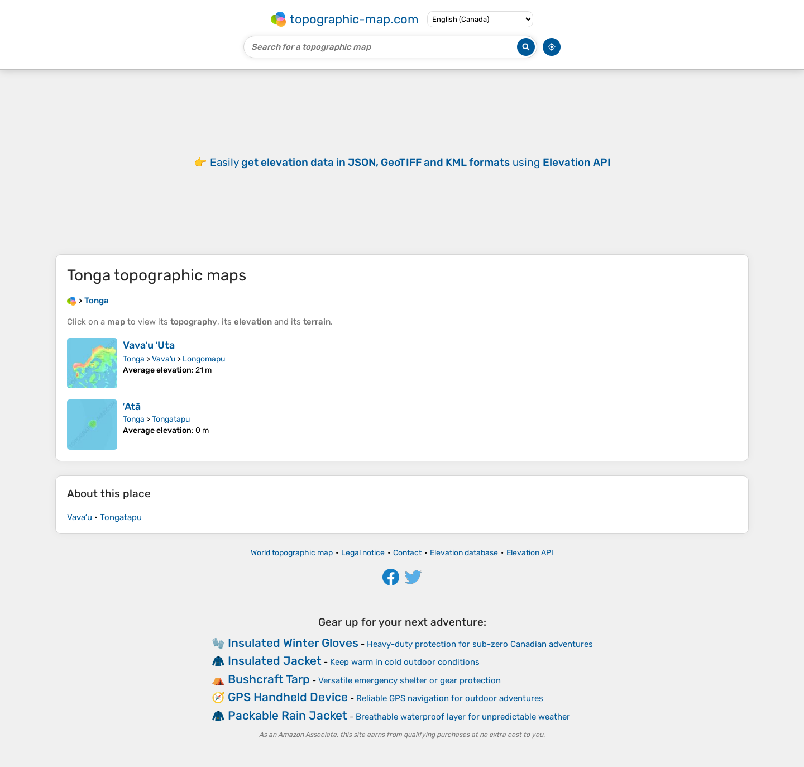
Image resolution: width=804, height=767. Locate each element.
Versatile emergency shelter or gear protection (409, 680)
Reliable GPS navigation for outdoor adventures (449, 698)
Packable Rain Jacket (287, 715)
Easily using (410, 162)
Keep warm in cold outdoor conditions (405, 662)
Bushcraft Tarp (269, 679)
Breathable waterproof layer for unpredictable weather (463, 717)
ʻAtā (132, 407)
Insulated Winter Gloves (293, 643)
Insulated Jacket (275, 661)
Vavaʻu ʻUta (149, 345)
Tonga (134, 359)
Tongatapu (171, 419)
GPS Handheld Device (288, 697)
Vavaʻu (163, 359)
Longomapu (204, 359)
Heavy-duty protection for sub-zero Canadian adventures (480, 644)
